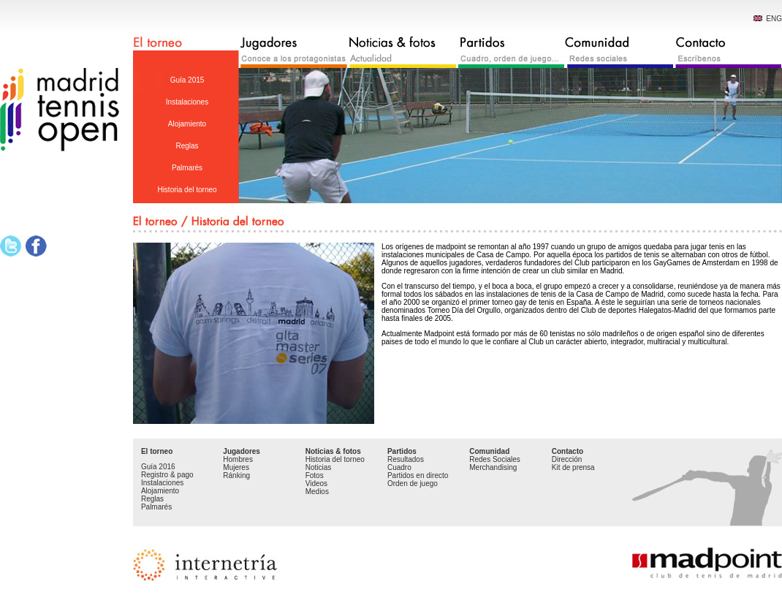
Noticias (318, 467)
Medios (317, 492)
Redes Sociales (494, 459)
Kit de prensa (573, 467)
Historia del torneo (186, 190)
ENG (767, 19)
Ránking (236, 475)
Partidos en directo (417, 475)
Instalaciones (187, 102)
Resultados (405, 459)
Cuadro (399, 467)
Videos (316, 483)
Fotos (314, 475)
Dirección (567, 459)
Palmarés (187, 168)
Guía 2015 (187, 80)
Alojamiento (187, 124)
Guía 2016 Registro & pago (167, 471)
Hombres (238, 459)
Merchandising (493, 467)
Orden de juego (412, 483)
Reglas (186, 146)
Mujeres (236, 467)
